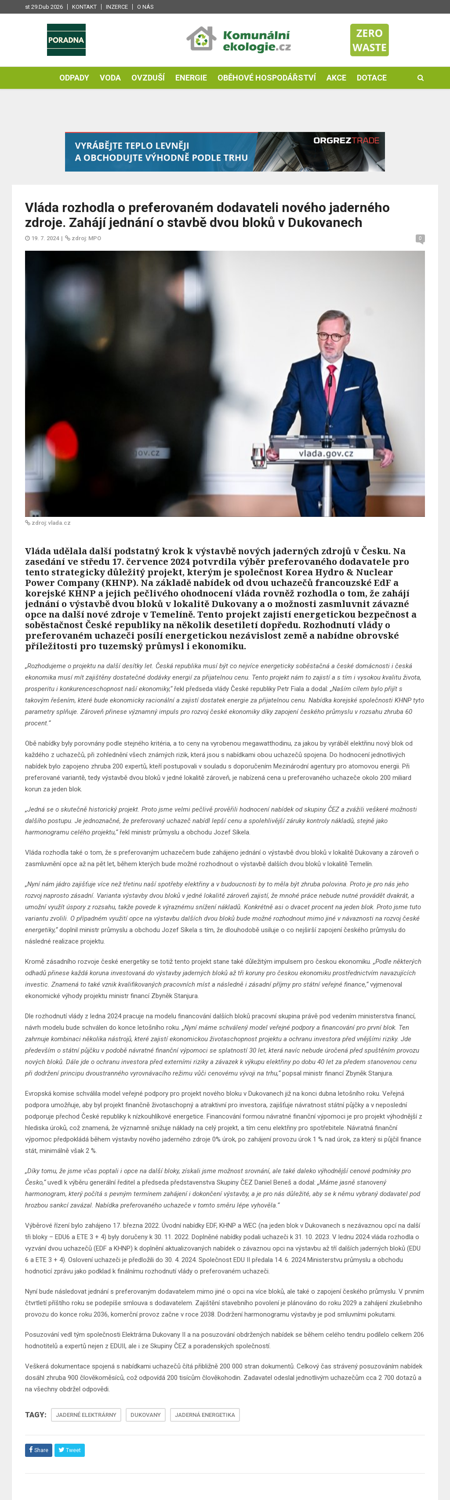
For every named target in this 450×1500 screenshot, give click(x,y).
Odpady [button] (74, 77)
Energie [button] (191, 77)
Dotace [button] (372, 77)
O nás (145, 7)
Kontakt (84, 7)
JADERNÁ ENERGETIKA (205, 1415)
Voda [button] (110, 77)
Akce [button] (336, 77)
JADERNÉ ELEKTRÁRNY (86, 1415)
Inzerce (117, 7)
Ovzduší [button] (148, 77)
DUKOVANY (146, 1415)
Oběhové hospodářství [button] (267, 77)
